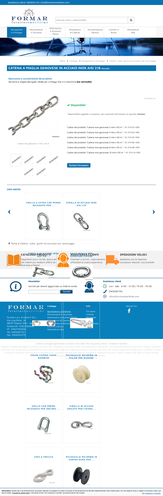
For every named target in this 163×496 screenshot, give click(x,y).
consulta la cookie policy (21, 493)
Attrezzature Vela (133, 31)
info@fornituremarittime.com (55, 2)
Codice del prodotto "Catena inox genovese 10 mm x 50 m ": (103, 152)
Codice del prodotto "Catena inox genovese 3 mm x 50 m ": (103, 127)
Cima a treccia (43, 457)
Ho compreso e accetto (151, 493)
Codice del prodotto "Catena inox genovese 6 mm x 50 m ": (103, 142)
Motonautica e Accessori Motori (55, 31)
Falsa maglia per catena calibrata (43, 305)
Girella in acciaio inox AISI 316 (81, 204)
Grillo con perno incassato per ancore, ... (43, 407)
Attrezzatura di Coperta (75, 31)
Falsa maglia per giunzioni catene (81, 254)
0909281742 (32, 2)
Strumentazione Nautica (95, 31)
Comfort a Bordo (114, 31)
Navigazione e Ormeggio (17, 31)
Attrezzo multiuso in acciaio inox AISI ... (81, 305)
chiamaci (141, 114)
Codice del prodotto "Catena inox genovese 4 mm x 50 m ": (103, 132)
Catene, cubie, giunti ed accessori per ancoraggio (132, 61)
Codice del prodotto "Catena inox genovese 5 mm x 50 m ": (103, 137)
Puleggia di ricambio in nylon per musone (81, 356)
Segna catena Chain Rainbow (43, 356)
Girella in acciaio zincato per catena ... (81, 407)
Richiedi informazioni (78, 165)
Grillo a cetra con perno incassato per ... (43, 204)
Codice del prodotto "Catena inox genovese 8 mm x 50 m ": (103, 147)
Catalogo (73, 61)
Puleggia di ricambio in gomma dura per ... (81, 458)
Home (62, 61)
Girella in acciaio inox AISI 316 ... (43, 254)
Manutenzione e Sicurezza (36, 31)
